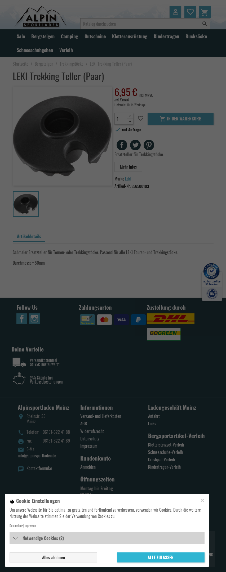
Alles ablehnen (53, 557)
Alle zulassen (161, 557)
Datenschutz (16, 526)
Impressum (30, 526)
